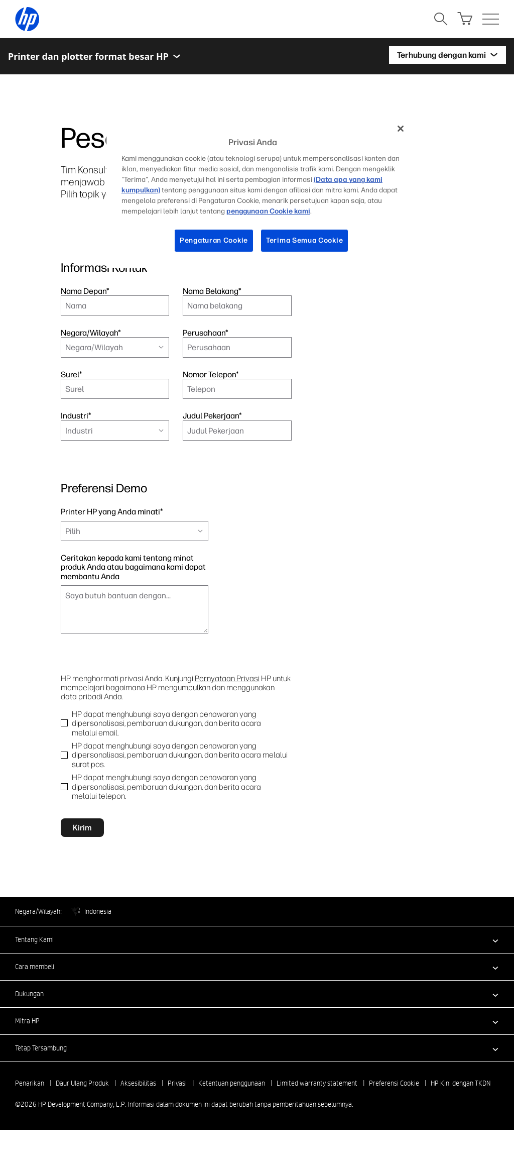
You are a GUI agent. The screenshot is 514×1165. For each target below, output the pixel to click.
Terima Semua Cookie (304, 240)
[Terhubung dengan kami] (447, 56)
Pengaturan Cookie (214, 240)
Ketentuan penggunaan (231, 1106)
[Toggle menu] (177, 56)
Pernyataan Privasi (227, 678)
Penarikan (29, 1106)
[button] (257, 962)
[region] (260, 192)
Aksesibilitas (138, 1106)
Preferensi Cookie (394, 1106)
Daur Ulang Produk (82, 1106)
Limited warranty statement (317, 1106)
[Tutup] (401, 129)
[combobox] (115, 347)
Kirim (82, 850)
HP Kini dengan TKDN (460, 1106)
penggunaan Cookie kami (268, 211)
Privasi (177, 1106)
